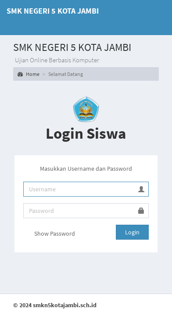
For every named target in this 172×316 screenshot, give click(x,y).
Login (132, 232)
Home (28, 74)
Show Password (49, 234)
